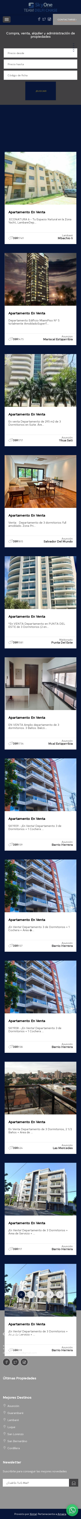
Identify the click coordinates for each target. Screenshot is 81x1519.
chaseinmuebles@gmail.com (20, 1352)
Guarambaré (15, 1413)
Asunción (13, 1406)
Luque (11, 1427)
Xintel (33, 1513)
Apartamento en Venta (26, 212)
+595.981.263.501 (15, 1345)
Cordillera (13, 1448)
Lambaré (13, 1420)
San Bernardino (17, 1441)
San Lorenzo (15, 1434)
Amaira (62, 1513)
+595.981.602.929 (15, 1348)
